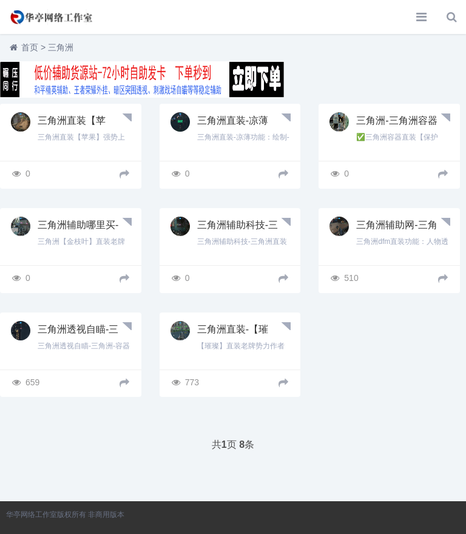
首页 (29, 47)
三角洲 (60, 47)
